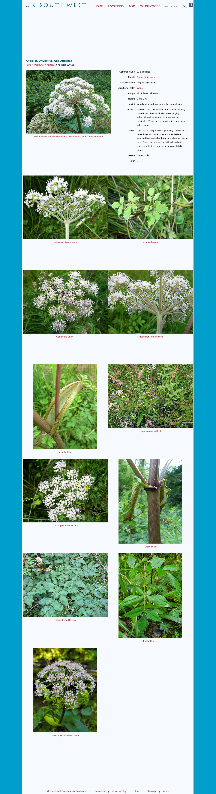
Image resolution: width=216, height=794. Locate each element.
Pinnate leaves (150, 242)
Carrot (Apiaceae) (146, 77)
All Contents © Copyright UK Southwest (66, 791)
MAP (132, 6)
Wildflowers (39, 65)
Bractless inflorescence (65, 242)
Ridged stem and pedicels (150, 336)
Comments (99, 791)
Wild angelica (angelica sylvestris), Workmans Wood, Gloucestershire (68, 136)
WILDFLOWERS (150, 6)
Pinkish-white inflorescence (65, 735)
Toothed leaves (150, 641)
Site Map (151, 791)
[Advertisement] (108, 36)
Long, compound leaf (150, 431)
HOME (99, 6)
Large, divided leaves (65, 620)
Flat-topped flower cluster (65, 525)
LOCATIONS (116, 6)
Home (28, 65)
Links (136, 791)
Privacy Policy (119, 791)
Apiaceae (51, 65)
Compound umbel (65, 336)
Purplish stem (150, 546)
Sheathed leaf (65, 452)
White (140, 88)
